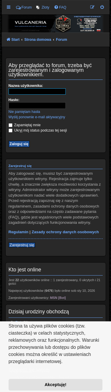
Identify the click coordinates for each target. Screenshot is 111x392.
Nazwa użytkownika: (26, 86)
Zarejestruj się (22, 245)
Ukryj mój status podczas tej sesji (38, 130)
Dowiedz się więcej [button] (29, 369)
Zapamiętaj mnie (25, 125)
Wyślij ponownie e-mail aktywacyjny (37, 117)
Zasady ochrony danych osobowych (65, 232)
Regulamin (18, 232)
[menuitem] (42, 7)
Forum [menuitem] (24, 7)
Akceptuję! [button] (56, 384)
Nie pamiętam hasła (24, 112)
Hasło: (14, 100)
